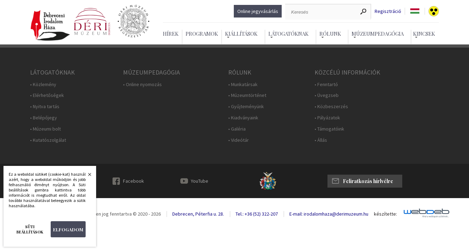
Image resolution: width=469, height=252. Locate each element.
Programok (202, 33)
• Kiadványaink (243, 118)
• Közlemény (43, 85)
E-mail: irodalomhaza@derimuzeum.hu (328, 214)
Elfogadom (68, 229)
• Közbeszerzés (331, 107)
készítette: (385, 214)
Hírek (171, 33)
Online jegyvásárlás (257, 11)
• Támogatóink (329, 129)
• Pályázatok (327, 118)
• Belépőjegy (43, 118)
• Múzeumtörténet (247, 95)
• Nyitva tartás (44, 107)
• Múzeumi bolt (45, 129)
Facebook (133, 181)
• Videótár (238, 140)
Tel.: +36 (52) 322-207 (257, 214)
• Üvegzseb (327, 95)
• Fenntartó (326, 85)
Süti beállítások (29, 229)
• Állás (321, 140)
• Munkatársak (243, 85)
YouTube (199, 181)
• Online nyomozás (142, 85)
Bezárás (86, 176)
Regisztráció (388, 11)
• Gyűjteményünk (246, 107)
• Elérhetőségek (47, 95)
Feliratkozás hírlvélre (368, 181)
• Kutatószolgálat (48, 140)
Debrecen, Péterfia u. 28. (198, 214)
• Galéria (237, 129)
